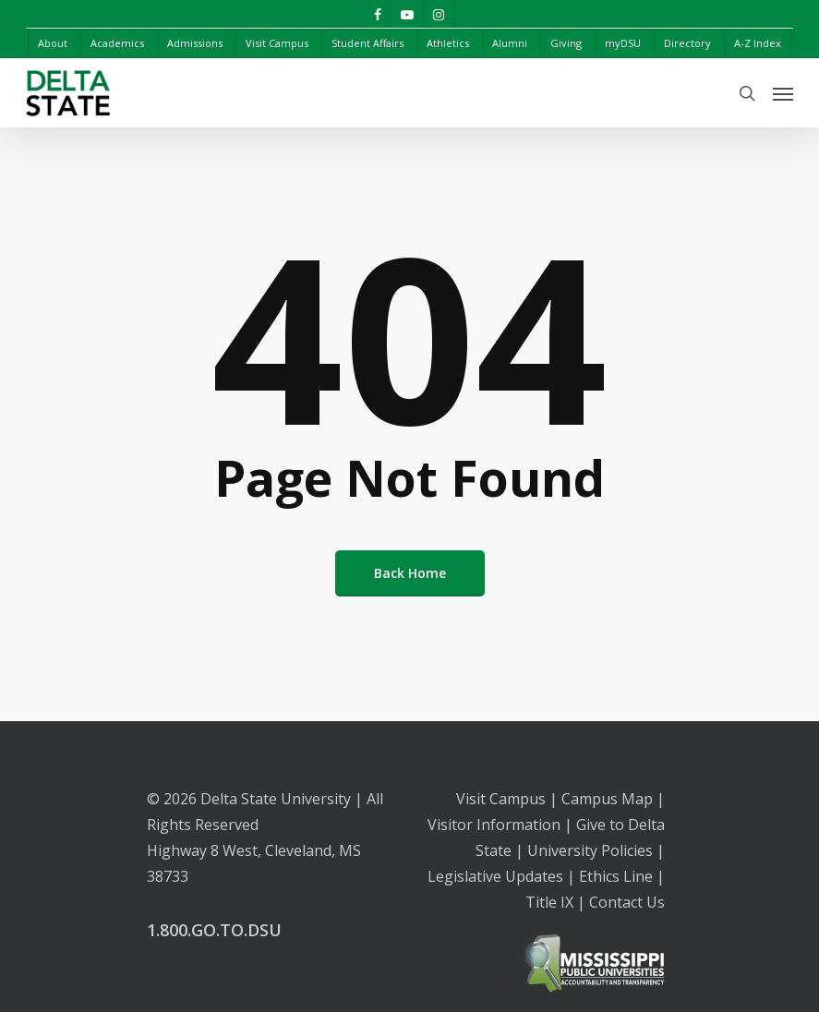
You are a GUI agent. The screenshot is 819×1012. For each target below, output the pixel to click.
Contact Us (627, 902)
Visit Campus (501, 799)
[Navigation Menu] (783, 93)
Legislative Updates (495, 876)
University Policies (590, 850)
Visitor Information (494, 824)
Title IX (549, 902)
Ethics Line (616, 876)
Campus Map (607, 799)
